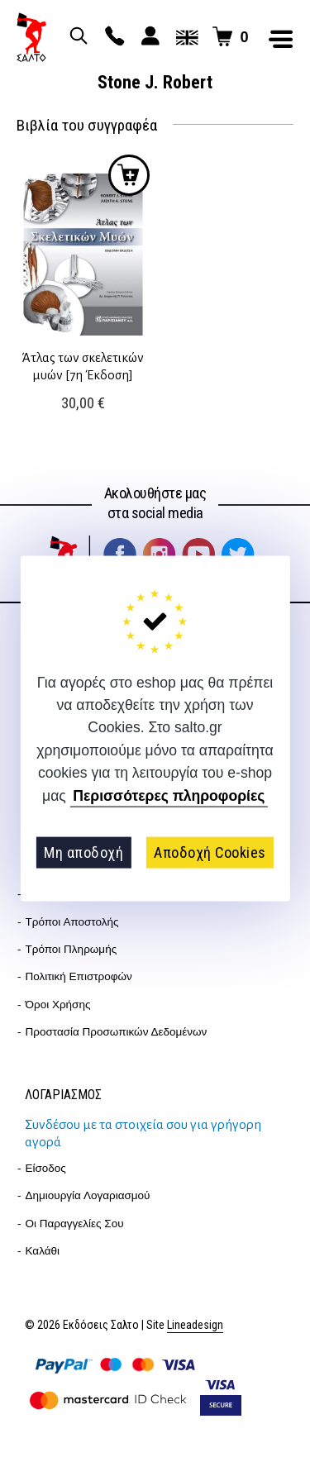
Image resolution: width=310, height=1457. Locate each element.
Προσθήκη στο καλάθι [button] (129, 175)
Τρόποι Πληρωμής (71, 949)
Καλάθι (43, 1251)
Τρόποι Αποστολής (72, 922)
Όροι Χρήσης (58, 1004)
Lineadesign (195, 1325)
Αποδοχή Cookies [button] (210, 852)
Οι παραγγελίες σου (75, 1223)
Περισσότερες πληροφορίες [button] (169, 796)
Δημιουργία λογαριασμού (88, 1195)
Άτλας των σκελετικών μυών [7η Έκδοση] (82, 365)
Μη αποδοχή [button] (83, 852)
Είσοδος (46, 1168)
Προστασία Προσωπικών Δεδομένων (116, 1032)
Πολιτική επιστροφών (79, 976)
